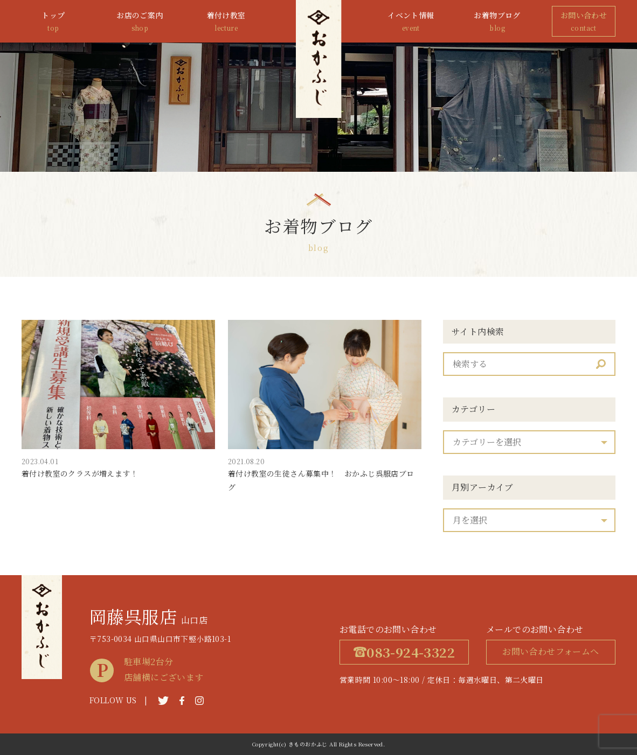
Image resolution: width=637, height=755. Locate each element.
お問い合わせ (584, 22)
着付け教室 (226, 22)
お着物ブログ (497, 22)
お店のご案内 (139, 22)
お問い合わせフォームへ (550, 651)
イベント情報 (410, 22)
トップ (53, 22)
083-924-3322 (404, 651)
